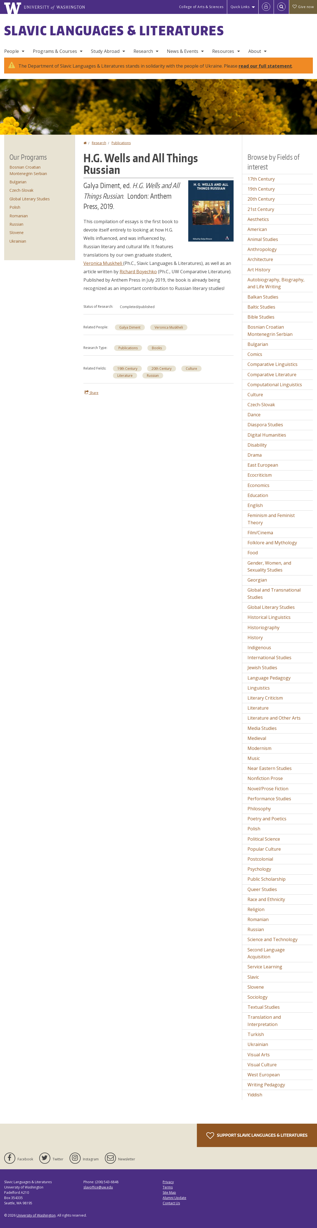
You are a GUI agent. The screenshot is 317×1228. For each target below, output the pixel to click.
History (255, 637)
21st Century (260, 209)
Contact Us (171, 1203)
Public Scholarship (266, 879)
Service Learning (264, 967)
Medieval (256, 738)
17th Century (261, 179)
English (255, 505)
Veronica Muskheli (103, 263)
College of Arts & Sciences (201, 6)
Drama (254, 455)
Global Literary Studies (29, 198)
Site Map (169, 1192)
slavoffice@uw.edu (98, 1187)
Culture (191, 368)
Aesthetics (258, 219)
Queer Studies (262, 889)
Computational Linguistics (274, 385)
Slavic (253, 977)
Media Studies (262, 728)
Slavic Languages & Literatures (114, 30)
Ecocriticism (259, 475)
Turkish (255, 1034)
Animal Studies (262, 239)
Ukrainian (17, 241)
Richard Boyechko (138, 272)
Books (157, 348)
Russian (153, 375)
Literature (125, 375)
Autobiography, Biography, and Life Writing (275, 283)
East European (262, 465)
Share (91, 392)
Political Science (263, 839)
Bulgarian (17, 181)
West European (263, 1075)
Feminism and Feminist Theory (271, 519)
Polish (14, 207)
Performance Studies (269, 799)
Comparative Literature (271, 374)
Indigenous (259, 647)
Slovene (16, 232)
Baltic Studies (261, 307)
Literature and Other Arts (274, 718)
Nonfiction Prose (265, 778)
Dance (254, 415)
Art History (258, 270)
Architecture (260, 259)
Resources (223, 51)
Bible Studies (260, 317)
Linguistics (258, 688)
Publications (121, 143)
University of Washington (36, 1215)
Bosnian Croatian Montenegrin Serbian (270, 330)
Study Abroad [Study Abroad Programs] (105, 51)
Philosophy (259, 809)
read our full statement (265, 66)
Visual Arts (258, 1055)
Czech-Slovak (21, 190)
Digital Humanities (266, 435)
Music (253, 758)
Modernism (259, 748)
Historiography (263, 627)
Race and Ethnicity (266, 899)
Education (257, 495)
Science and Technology (272, 939)
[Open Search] (281, 7)
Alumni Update (174, 1197)
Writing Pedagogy (266, 1085)
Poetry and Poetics (266, 819)
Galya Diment (129, 327)
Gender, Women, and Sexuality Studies (269, 566)
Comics (254, 354)
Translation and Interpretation (264, 1020)
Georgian (257, 580)
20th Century (162, 368)
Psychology (259, 869)
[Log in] (266, 7)
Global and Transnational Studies (274, 593)
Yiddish (254, 1095)
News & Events (182, 51)
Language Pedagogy (269, 678)
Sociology (257, 997)
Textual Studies (263, 1007)
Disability (257, 445)
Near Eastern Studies (269, 768)
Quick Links (240, 6)
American (257, 229)
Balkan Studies (262, 297)
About (254, 51)
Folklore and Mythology (272, 543)
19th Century (127, 368)
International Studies (269, 657)
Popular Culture (264, 849)
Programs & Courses (55, 51)
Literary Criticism (265, 698)
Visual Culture (262, 1065)
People (11, 51)
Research (143, 51)
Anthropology (262, 249)
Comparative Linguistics (272, 364)
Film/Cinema (260, 533)
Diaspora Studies (265, 425)
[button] (211, 210)
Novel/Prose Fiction (267, 789)
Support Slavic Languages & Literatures (257, 1136)
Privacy (168, 1182)
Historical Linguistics (269, 617)
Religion (255, 909)
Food (252, 553)
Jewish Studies (262, 668)
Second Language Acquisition (266, 953)
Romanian (18, 215)
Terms (168, 1187)
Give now (303, 6)
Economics (258, 485)
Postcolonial (260, 859)
